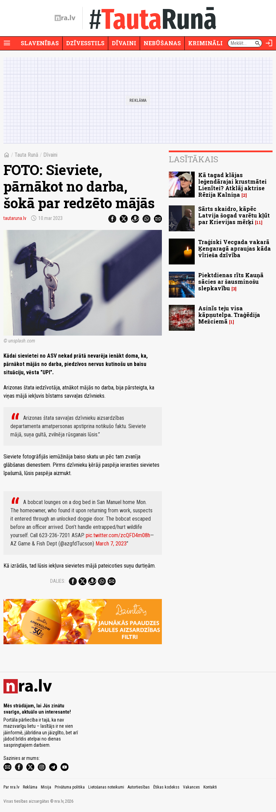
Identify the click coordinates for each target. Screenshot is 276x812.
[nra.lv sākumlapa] (65, 18)
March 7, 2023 (111, 543)
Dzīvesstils (85, 43)
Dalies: (57, 581)
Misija (46, 787)
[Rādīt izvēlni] (7, 43)
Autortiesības (139, 787)
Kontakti (210, 787)
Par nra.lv (11, 787)
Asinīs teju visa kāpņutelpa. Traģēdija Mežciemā (229, 314)
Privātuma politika (70, 787)
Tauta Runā (26, 155)
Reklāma (30, 787)
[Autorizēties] (269, 43)
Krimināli (205, 43)
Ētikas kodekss (166, 787)
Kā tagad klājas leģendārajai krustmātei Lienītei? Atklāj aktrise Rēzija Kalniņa (232, 185)
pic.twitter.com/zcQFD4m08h (118, 535)
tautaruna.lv (14, 218)
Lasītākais (193, 159)
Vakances (191, 787)
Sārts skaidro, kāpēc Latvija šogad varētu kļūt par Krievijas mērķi (234, 215)
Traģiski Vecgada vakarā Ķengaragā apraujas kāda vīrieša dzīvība (234, 248)
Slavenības (40, 43)
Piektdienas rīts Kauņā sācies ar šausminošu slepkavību (231, 281)
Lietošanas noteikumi (106, 787)
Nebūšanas (162, 43)
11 (258, 222)
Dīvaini (124, 43)
